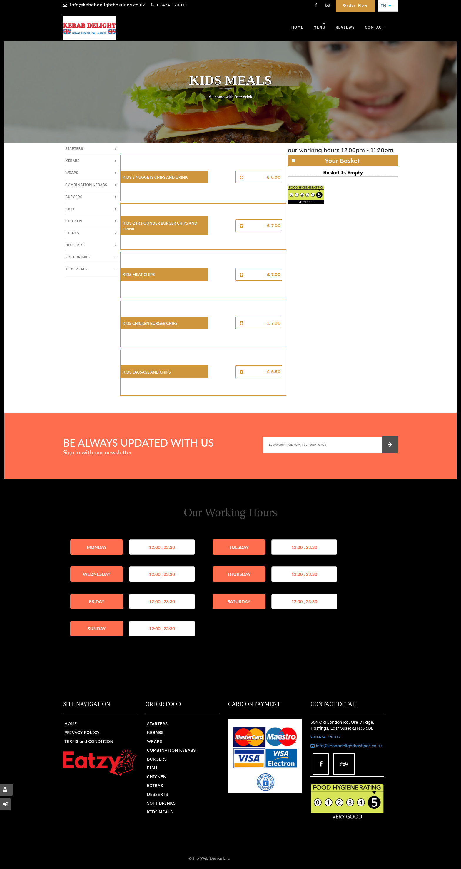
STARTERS (157, 723)
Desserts (74, 245)
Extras (72, 233)
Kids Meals (76, 269)
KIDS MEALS (160, 812)
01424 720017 (172, 5)
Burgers (73, 197)
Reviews (345, 27)
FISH (152, 768)
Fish (69, 209)
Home (297, 27)
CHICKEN (156, 776)
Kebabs (72, 160)
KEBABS (155, 732)
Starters (74, 148)
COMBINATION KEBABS (171, 750)
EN (385, 6)
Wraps (71, 173)
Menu (319, 27)
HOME (70, 723)
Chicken (73, 221)
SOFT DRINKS (161, 803)
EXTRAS (155, 785)
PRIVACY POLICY (82, 732)
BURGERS (157, 759)
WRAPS (154, 741)
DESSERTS (157, 794)
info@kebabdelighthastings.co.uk (107, 5)
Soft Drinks (77, 257)
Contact (374, 27)
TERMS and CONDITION (88, 741)
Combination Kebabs (86, 185)
